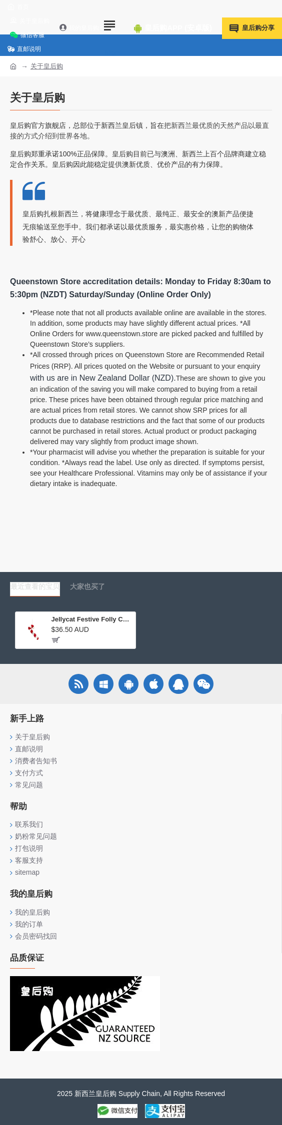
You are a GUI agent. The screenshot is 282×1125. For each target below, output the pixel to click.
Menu (113, 52)
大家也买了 (87, 586)
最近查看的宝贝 (35, 586)
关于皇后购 (46, 66)
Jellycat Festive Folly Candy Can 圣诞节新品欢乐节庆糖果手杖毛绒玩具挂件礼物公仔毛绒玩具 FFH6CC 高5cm (91, 619)
